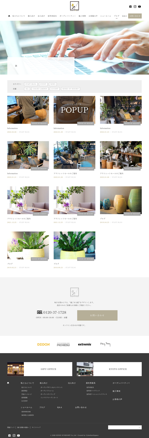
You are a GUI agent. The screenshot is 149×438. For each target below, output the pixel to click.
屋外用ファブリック (93, 390)
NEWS (52, 84)
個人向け (31, 16)
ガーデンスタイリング (48, 394)
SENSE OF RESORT (70, 89)
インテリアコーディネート (49, 397)
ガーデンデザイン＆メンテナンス (51, 387)
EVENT (43, 84)
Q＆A (124, 16)
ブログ (116, 16)
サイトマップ (36, 427)
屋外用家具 (52, 16)
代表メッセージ (27, 394)
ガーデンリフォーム (47, 390)
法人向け (41, 16)
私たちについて (18, 16)
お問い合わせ (135, 16)
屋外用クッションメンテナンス (97, 394)
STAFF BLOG (30, 84)
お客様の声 (93, 16)
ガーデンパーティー (68, 16)
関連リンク (11, 427)
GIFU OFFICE (48, 369)
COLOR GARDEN (40, 89)
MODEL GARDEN (28, 415)
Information (12, 128)
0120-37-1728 (54, 312)
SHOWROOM (26, 411)
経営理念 (24, 390)
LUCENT (54, 89)
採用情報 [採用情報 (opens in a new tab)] (24, 397)
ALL (27, 89)
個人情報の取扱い (23, 427)
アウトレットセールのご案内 (65, 173)
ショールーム (105, 16)
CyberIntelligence (92, 435)
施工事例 (82, 16)
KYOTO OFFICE (118, 369)
